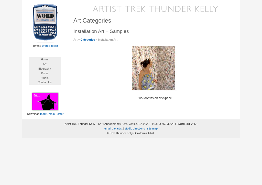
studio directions (135, 128)
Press (44, 73)
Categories (88, 39)
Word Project (50, 45)
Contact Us (45, 82)
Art (45, 64)
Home (44, 59)
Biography (44, 68)
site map (152, 128)
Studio (45, 77)
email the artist (113, 128)
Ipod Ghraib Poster (51, 113)
